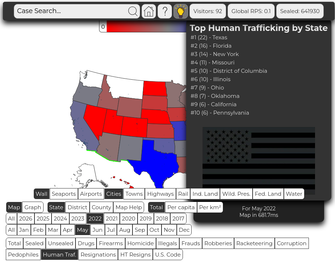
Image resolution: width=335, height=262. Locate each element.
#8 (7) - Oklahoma (215, 95)
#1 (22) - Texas (209, 37)
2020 (128, 218)
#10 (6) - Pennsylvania (220, 112)
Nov (169, 229)
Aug (124, 229)
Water (294, 193)
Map (14, 207)
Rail (183, 193)
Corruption (292, 243)
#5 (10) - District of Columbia (229, 70)
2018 (162, 218)
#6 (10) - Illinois (210, 79)
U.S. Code (168, 254)
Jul (111, 229)
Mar (53, 229)
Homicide (140, 243)
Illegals (167, 243)
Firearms (111, 243)
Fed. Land (268, 193)
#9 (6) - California (214, 104)
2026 (25, 218)
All (11, 218)
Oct (154, 229)
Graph (32, 207)
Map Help (128, 207)
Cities (113, 193)
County (101, 207)
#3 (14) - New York (215, 54)
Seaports (64, 193)
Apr (68, 229)
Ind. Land (205, 193)
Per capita (181, 207)
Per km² (210, 207)
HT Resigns (135, 254)
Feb (38, 229)
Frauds (190, 243)
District (77, 207)
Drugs (86, 243)
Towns (134, 193)
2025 (43, 218)
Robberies (218, 243)
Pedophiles (23, 254)
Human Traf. (59, 254)
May (82, 229)
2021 (112, 218)
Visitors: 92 (207, 11)
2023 (78, 218)
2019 (146, 218)
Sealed (34, 243)
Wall (42, 193)
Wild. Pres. (236, 193)
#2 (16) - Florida (211, 45)
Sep (140, 229)
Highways (160, 193)
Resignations (98, 254)
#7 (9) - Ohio (207, 87)
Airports (91, 193)
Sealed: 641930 (300, 11)
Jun (98, 229)
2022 (95, 218)
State (56, 207)
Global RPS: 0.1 (251, 11)
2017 (178, 218)
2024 (60, 218)
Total (156, 207)
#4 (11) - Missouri (212, 62)
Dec (184, 229)
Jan (24, 229)
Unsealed (60, 243)
